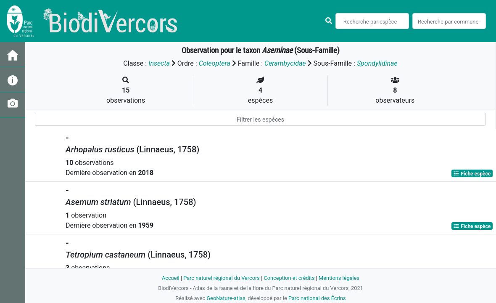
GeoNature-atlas (225, 298)
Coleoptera (214, 63)
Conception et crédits (289, 278)
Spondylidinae (377, 63)
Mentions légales (339, 278)
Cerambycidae (285, 63)
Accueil (170, 278)
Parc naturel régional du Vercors (221, 278)
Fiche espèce (472, 173)
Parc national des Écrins (317, 298)
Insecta (159, 63)
